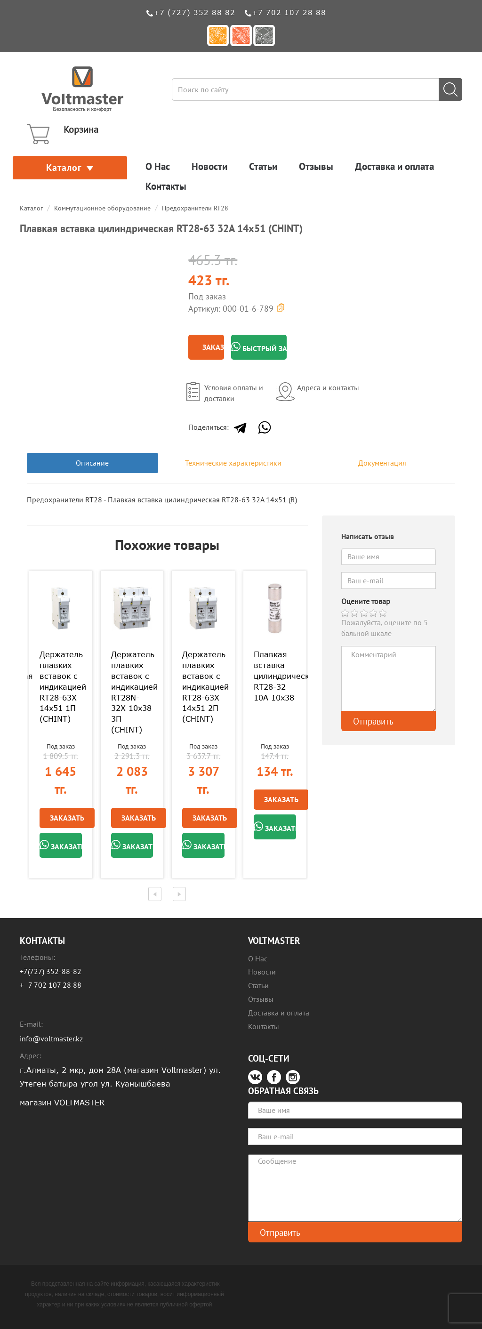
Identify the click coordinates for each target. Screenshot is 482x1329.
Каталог (69, 167)
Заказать (213, 347)
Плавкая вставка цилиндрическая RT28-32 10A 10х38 (275, 675)
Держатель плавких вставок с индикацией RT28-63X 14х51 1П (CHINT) (61, 686)
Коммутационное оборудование (102, 208)
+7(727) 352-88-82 (50, 971)
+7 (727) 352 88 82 (194, 12)
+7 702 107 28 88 (289, 12)
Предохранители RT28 (195, 208)
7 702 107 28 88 (54, 985)
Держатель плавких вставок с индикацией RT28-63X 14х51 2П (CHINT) (203, 686)
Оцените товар (365, 601)
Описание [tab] (92, 462)
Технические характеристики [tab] (233, 462)
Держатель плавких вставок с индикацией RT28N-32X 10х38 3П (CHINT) (132, 692)
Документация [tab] (382, 462)
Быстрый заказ (259, 347)
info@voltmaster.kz (51, 1038)
